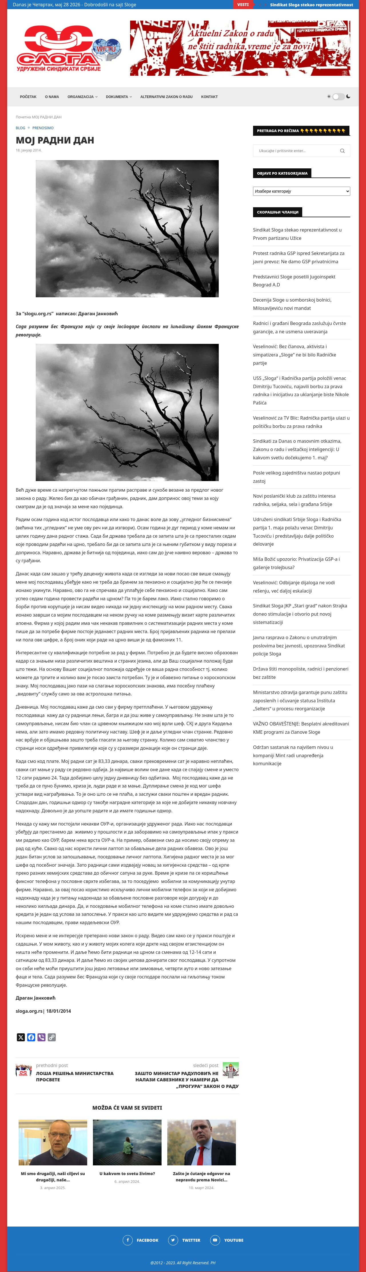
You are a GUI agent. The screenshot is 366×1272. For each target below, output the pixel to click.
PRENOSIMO (44, 128)
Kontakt (209, 97)
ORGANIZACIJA (80, 97)
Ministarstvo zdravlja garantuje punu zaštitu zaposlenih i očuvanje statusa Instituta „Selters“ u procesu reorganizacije (300, 701)
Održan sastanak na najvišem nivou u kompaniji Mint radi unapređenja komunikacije (293, 756)
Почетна (23, 117)
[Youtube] (227, 1241)
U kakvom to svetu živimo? (127, 1174)
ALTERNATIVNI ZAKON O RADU (166, 97)
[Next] (265, 4)
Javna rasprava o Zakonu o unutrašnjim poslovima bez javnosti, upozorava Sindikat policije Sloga (299, 646)
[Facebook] (140, 1241)
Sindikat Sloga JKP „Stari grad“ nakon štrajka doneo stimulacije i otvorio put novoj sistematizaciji (300, 614)
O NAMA (52, 97)
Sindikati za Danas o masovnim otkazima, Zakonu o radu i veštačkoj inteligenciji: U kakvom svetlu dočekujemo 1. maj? (297, 450)
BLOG (21, 128)
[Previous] (260, 4)
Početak (28, 97)
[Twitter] (184, 1241)
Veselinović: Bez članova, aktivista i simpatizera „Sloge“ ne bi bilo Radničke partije (294, 355)
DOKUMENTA (117, 97)
